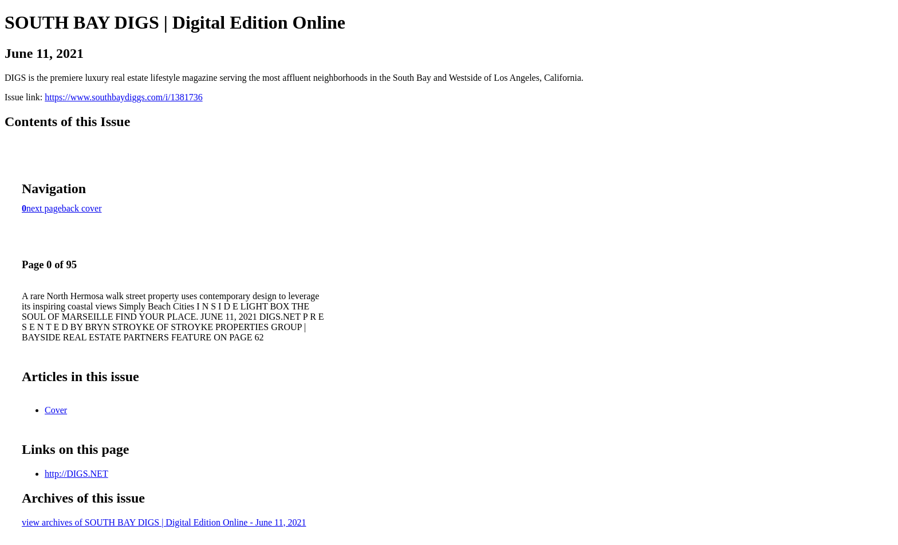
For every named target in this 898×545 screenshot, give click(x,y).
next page (44, 208)
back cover (82, 208)
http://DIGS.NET (76, 474)
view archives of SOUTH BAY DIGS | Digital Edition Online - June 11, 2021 (164, 522)
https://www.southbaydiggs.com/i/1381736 (123, 97)
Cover (56, 410)
